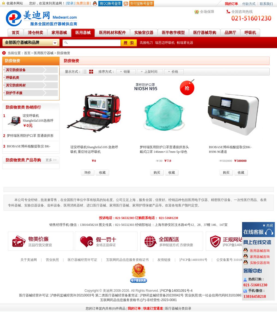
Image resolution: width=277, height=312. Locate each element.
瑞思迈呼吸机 (165, 43)
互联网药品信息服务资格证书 (127, 260)
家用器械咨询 (260, 257)
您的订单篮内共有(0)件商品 (106, 308)
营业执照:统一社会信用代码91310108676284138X (221, 295)
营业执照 (52, 260)
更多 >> (51, 160)
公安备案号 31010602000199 (236, 260)
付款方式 (248, 4)
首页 (27, 53)
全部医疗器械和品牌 (22, 42)
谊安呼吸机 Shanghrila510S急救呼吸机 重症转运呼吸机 (38, 118)
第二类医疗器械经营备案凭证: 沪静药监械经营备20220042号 (139, 295)
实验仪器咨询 (260, 263)
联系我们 (266, 4)
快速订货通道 (153, 308)
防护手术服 (14, 93)
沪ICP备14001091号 (193, 260)
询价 (87, 172)
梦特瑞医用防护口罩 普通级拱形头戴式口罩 (30, 136)
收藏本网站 (15, 3)
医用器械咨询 (260, 251)
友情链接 (164, 260)
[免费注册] (83, 3)
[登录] (70, 3)
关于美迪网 (28, 260)
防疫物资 (63, 53)
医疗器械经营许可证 (82, 260)
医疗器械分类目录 (178, 308)
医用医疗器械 (43, 53)
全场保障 (207, 12)
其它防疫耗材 (16, 85)
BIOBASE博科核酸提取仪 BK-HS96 (28, 146)
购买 (157, 172)
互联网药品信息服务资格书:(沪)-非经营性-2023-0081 (138, 300)
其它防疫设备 (16, 70)
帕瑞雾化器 (185, 43)
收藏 (102, 172)
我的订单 (231, 4)
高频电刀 (146, 43)
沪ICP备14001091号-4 (176, 291)
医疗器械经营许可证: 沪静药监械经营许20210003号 (56, 295)
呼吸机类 (12, 78)
